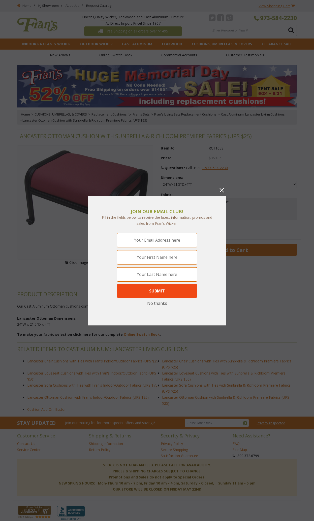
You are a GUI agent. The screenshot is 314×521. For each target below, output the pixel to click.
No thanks (157, 303)
